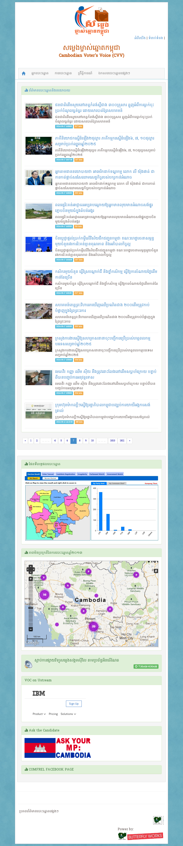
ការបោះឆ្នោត (63, 73)
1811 (122, 441)
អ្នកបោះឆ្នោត (40, 73)
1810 (112, 441)
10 (92, 441)
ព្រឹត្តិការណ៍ (85, 73)
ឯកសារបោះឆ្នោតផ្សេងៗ (114, 73)
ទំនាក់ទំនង (155, 38)
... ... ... (45, 441)
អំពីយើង (140, 38)
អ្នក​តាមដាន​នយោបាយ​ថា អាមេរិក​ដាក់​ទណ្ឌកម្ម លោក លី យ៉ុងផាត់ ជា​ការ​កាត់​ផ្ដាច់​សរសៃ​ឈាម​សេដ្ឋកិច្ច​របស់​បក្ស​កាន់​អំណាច (105, 174)
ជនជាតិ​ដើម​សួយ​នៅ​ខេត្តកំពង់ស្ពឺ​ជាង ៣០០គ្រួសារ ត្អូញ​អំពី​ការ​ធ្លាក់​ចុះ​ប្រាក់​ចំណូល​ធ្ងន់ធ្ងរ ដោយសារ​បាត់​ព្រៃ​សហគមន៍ (104, 108)
